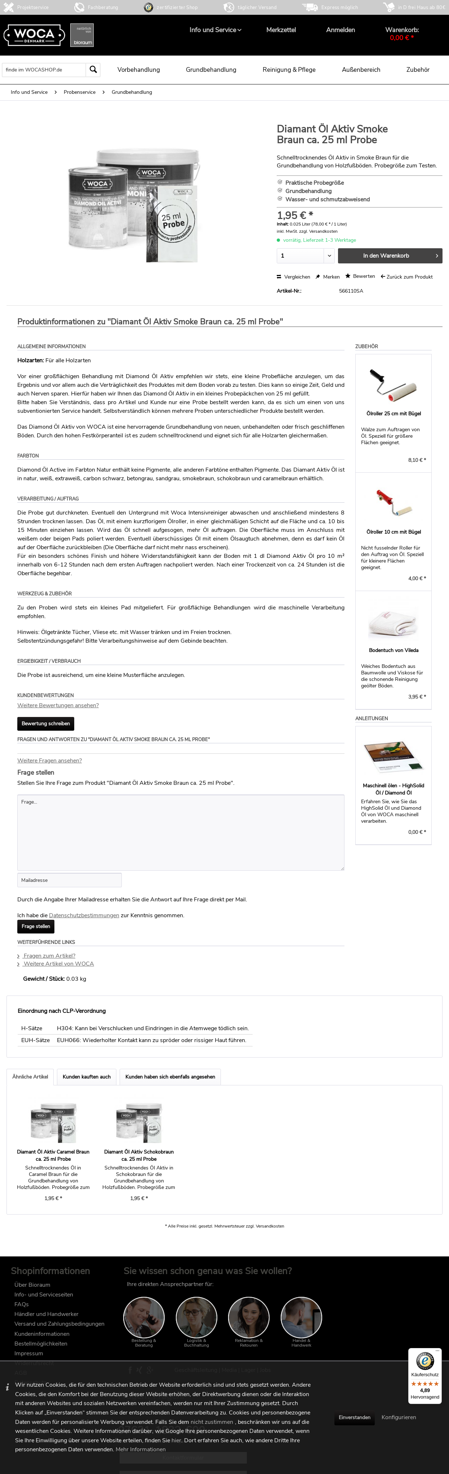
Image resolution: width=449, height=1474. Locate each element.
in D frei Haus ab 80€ (421, 7)
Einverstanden (354, 1417)
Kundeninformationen (42, 1334)
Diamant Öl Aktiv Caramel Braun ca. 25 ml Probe (53, 1156)
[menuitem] (213, 29)
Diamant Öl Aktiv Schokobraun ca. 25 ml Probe (139, 1156)
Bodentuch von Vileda (393, 650)
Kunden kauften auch (87, 1076)
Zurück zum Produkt (407, 277)
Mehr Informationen (141, 1449)
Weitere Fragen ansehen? (49, 761)
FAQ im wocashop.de (359, 1284)
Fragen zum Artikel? (46, 956)
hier (176, 1440)
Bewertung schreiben (46, 723)
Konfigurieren (399, 1417)
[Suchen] (93, 70)
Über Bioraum (32, 1285)
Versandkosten (270, 1226)
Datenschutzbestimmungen (84, 915)
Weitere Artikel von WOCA (55, 964)
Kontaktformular (384, 1333)
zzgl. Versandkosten (318, 231)
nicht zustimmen (212, 1422)
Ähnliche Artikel (30, 1076)
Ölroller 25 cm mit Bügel (393, 413)
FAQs (21, 1304)
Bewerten (360, 276)
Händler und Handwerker (46, 1314)
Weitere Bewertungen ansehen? (58, 705)
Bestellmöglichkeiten (40, 1344)
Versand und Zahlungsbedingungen (59, 1324)
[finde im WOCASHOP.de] (51, 70)
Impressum (28, 1353)
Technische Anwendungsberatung (384, 1352)
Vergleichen (293, 277)
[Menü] (437, 1352)
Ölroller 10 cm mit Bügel (393, 532)
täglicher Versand (257, 7)
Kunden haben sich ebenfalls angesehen (170, 1076)
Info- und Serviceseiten (43, 1295)
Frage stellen (36, 926)
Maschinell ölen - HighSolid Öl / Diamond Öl (393, 789)
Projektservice (33, 7)
